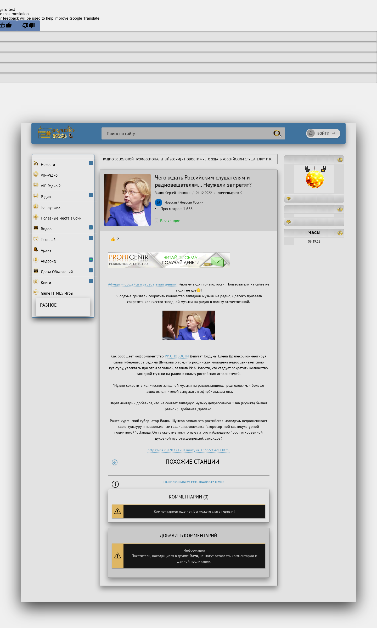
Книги (42, 282)
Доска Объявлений (53, 271)
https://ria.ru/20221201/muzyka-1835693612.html (188, 450)
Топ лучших (46, 207)
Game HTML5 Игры (53, 292)
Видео (42, 228)
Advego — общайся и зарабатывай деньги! (142, 284)
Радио (42, 196)
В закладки (168, 220)
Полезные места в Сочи (57, 217)
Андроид (44, 260)
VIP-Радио (45, 174)
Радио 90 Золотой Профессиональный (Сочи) (142, 159)
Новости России (191, 202)
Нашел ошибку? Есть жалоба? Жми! (194, 482)
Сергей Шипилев (177, 192)
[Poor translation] (28, 25)
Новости (191, 159)
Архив (42, 249)
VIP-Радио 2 (47, 185)
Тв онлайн (45, 239)
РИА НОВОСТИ (177, 356)
